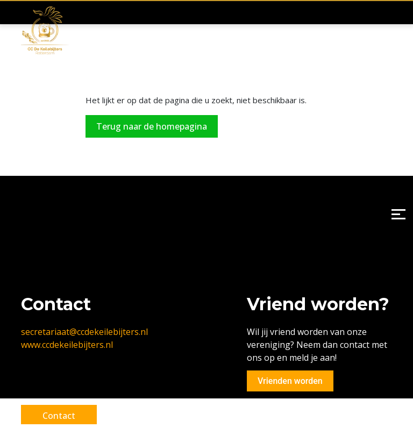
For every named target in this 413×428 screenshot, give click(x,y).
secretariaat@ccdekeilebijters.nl (84, 332)
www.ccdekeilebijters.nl (67, 345)
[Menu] (398, 214)
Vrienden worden (290, 381)
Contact (58, 416)
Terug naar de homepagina (151, 126)
